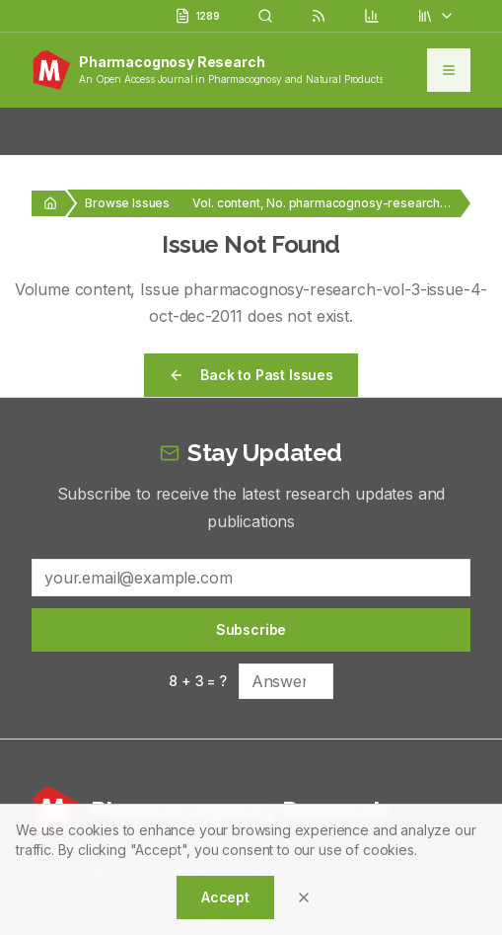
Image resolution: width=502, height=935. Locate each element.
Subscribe (251, 629)
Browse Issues (127, 202)
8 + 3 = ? (198, 680)
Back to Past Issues (251, 374)
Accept (225, 897)
